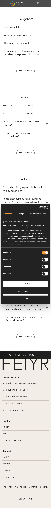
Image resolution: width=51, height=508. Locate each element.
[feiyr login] (45, 3)
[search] (38, 3)
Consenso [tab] (7, 214)
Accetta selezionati (25, 291)
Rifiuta (25, 299)
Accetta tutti (25, 284)
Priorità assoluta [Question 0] (25, 27)
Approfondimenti (17, 355)
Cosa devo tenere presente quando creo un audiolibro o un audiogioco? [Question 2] (25, 307)
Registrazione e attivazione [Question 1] (25, 35)
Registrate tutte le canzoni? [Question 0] (25, 106)
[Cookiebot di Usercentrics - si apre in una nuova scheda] (38, 207)
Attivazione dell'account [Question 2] (25, 43)
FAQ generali (25, 19)
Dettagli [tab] (21, 214)
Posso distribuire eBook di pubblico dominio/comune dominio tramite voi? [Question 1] (25, 202)
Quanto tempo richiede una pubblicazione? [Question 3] (25, 135)
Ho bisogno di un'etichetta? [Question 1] (25, 114)
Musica (26, 97)
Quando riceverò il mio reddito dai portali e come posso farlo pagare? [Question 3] (25, 53)
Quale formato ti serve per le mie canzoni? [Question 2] (25, 123)
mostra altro (25, 71)
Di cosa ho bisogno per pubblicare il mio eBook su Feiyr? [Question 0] (25, 189)
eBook (25, 179)
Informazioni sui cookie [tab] (38, 214)
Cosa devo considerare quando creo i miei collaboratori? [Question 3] (25, 319)
